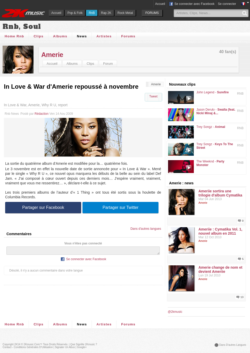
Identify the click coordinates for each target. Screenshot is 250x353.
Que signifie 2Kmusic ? (83, 344)
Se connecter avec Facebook (192, 4)
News (82, 36)
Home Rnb (14, 36)
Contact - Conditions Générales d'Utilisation (28, 347)
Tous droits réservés (55, 344)
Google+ (82, 347)
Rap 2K (106, 13)
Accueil (56, 13)
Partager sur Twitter (120, 207)
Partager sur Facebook (43, 207)
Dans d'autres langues (145, 229)
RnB (92, 13)
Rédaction (41, 114)
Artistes (104, 36)
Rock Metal (125, 13)
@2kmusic (175, 312)
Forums (128, 36)
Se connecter (227, 4)
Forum (108, 63)
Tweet (153, 96)
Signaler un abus (65, 347)
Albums (60, 36)
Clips (38, 36)
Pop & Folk (75, 13)
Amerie (52, 55)
